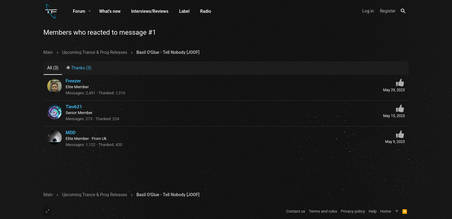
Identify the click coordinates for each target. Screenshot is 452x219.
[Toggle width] (47, 211)
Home (385, 211)
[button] (89, 11)
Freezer (73, 81)
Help (373, 211)
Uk (104, 138)
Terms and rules (323, 211)
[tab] (78, 68)
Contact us (295, 211)
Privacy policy (353, 211)
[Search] (403, 11)
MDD (71, 132)
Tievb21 (74, 106)
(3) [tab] (52, 67)
